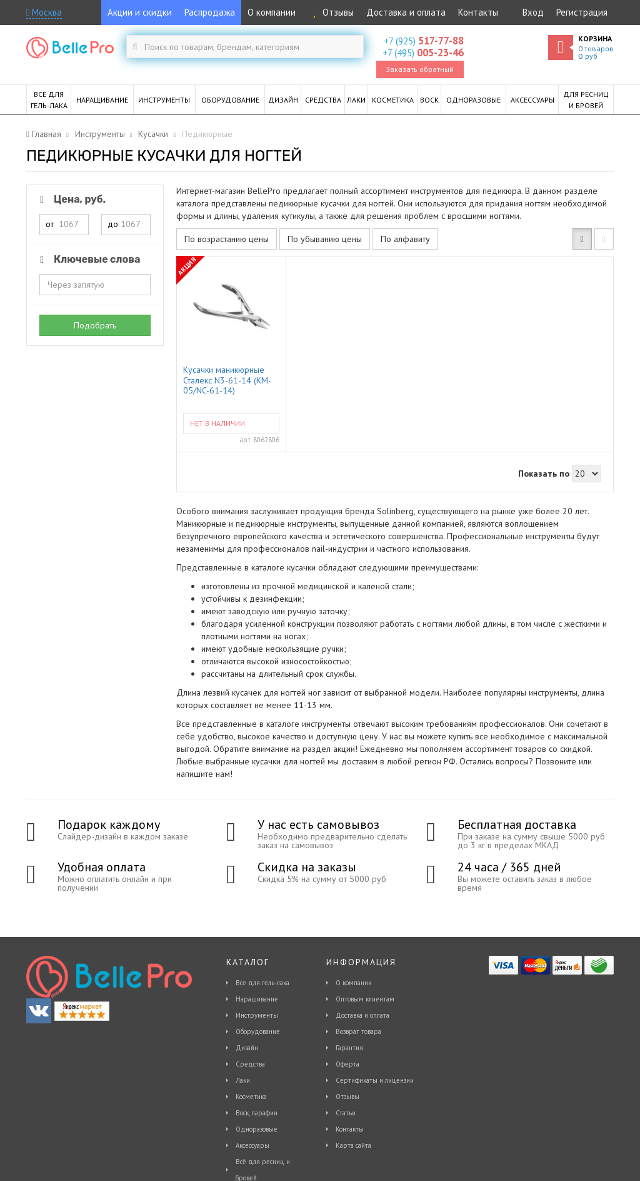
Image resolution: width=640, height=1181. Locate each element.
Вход (533, 12)
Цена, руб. (71, 199)
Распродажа (209, 12)
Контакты (478, 12)
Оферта (347, 1064)
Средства (250, 1064)
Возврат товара (358, 1031)
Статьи (346, 1112)
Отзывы (331, 12)
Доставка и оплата (406, 12)
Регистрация (582, 12)
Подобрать (95, 325)
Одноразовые (257, 1129)
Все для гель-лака (262, 982)
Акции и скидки (140, 12)
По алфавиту (405, 239)
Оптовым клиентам (365, 999)
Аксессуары (252, 1145)
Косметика (251, 1096)
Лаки (243, 1080)
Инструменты (257, 1015)
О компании (272, 12)
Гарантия (349, 1047)
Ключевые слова (88, 259)
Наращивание (257, 999)
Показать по (543, 473)
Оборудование (258, 1031)
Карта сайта (353, 1145)
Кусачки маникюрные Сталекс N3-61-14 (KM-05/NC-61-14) (227, 380)
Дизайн (247, 1047)
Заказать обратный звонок (420, 71)
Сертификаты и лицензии (375, 1080)
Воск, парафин (257, 1112)
